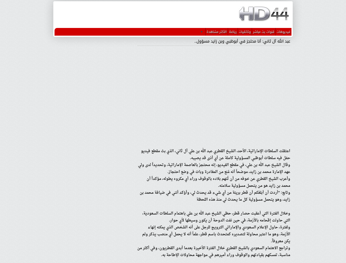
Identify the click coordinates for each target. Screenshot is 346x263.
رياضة (233, 32)
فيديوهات (283, 32)
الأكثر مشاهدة (217, 32)
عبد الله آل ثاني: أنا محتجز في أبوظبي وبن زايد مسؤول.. (242, 41)
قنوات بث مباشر (263, 32)
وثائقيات (245, 32)
